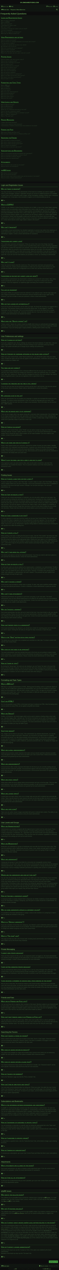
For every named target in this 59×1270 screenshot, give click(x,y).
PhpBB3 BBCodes (47, 1268)
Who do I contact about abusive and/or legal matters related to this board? (20, 176)
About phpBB (7, 1201)
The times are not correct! (8, 43)
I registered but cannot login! (8, 25)
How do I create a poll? (7, 64)
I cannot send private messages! (9, 122)
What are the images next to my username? (12, 48)
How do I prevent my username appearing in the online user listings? (18, 41)
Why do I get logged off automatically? (11, 31)
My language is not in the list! (8, 46)
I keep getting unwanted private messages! (11, 124)
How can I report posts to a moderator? (11, 73)
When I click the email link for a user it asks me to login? (15, 52)
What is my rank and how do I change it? (11, 51)
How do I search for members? (9, 145)
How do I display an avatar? (8, 49)
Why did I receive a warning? (8, 72)
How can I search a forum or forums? (10, 140)
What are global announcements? (9, 91)
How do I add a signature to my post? (10, 62)
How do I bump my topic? (7, 78)
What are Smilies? (5, 88)
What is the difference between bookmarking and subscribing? (16, 153)
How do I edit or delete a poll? (9, 67)
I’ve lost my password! (6, 30)
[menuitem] (11, 6)
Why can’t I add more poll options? (10, 65)
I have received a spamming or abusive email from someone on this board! (19, 125)
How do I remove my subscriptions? (10, 158)
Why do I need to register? (8, 20)
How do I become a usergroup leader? (10, 111)
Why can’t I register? (6, 23)
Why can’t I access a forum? (8, 69)
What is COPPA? (5, 22)
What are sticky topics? (7, 94)
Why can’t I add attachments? (8, 70)
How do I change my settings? (8, 40)
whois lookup (4, 1229)
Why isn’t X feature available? (8, 174)
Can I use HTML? (5, 86)
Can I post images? (5, 90)
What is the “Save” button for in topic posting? (13, 75)
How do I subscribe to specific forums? (11, 156)
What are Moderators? (7, 106)
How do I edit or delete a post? (9, 61)
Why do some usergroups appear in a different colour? (15, 112)
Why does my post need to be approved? (11, 77)
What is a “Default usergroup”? (9, 114)
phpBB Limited (46, 1197)
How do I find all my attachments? (9, 166)
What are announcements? (7, 93)
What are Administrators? (7, 104)
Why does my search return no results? (11, 142)
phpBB (5, 404)
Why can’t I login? (5, 27)
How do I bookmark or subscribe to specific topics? (14, 155)
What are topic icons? (6, 98)
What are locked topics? (7, 96)
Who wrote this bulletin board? (9, 173)
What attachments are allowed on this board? (12, 164)
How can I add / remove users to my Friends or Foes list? (15, 133)
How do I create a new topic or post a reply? (12, 59)
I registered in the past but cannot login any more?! (14, 28)
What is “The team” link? (7, 116)
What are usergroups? (7, 107)
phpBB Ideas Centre (18, 1213)
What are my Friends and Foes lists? (10, 132)
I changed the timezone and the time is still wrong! (13, 44)
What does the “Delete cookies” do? (10, 33)
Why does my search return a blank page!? (12, 143)
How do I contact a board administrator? (11, 177)
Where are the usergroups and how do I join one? (13, 109)
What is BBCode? (5, 85)
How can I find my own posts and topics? (11, 146)
